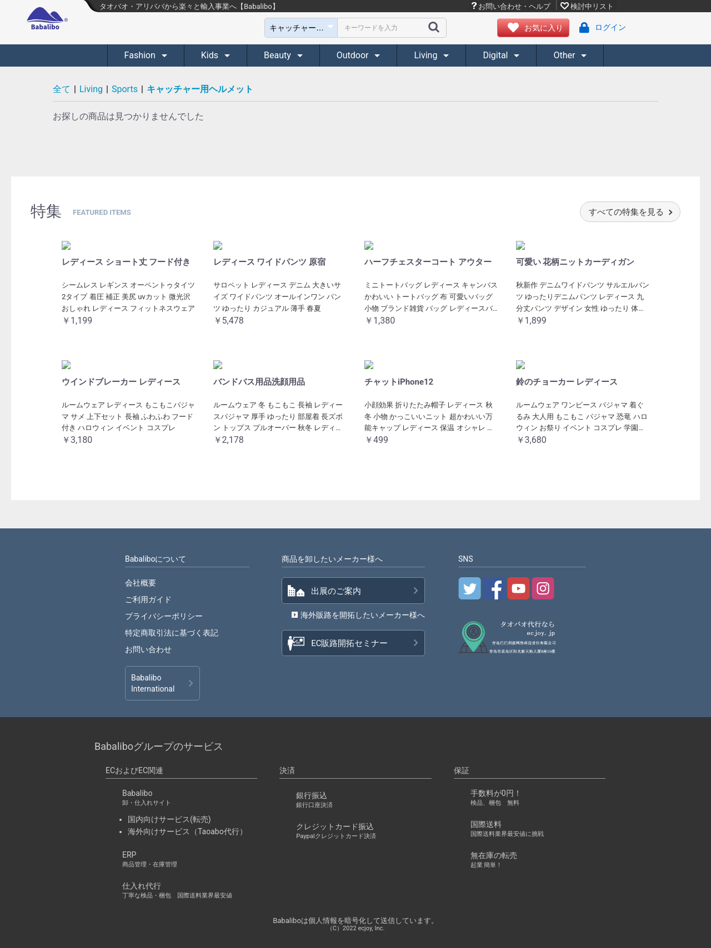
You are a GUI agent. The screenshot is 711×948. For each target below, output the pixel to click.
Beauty (278, 55)
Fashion (141, 55)
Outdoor (354, 55)
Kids (211, 55)
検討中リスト (592, 6)
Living (426, 55)
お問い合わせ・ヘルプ (514, 6)
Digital (496, 55)
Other (565, 55)
